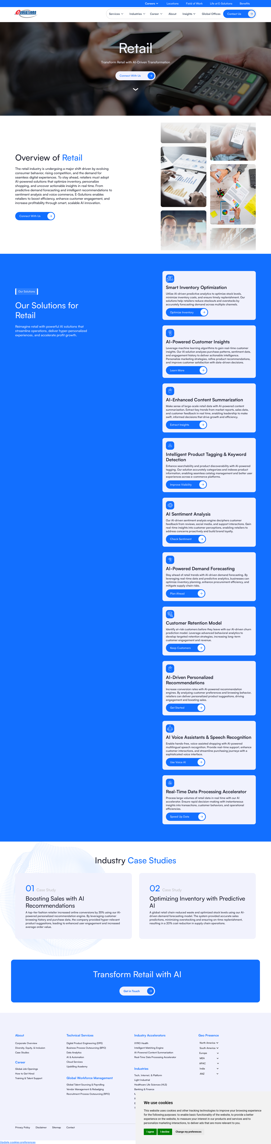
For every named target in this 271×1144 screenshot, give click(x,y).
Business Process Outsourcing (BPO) (86, 1047)
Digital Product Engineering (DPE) (85, 1043)
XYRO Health (141, 1043)
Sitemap (56, 1127)
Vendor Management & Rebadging (85, 1089)
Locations (173, 3)
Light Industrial (142, 1079)
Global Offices (211, 14)
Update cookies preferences (17, 1142)
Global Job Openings (26, 1068)
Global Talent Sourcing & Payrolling (85, 1084)
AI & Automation (75, 1057)
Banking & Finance (144, 1089)
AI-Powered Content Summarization (153, 1052)
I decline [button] (164, 1131)
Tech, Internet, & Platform (148, 1075)
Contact (70, 1127)
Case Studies (22, 1052)
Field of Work (194, 3)
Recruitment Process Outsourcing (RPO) (88, 1093)
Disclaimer (41, 1127)
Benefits (245, 3)
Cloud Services (75, 1061)
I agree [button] (150, 1131)
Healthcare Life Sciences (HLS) (150, 1084)
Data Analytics (74, 1052)
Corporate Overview (26, 1043)
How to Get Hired (24, 1073)
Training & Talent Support (28, 1078)
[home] (26, 14)
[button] (152, 3)
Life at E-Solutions (221, 3)
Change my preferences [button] (188, 1131)
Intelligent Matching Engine (148, 1047)
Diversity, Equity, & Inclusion (30, 1047)
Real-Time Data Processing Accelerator (155, 1057)
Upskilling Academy (77, 1066)
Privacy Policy (22, 1127)
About (172, 14)
